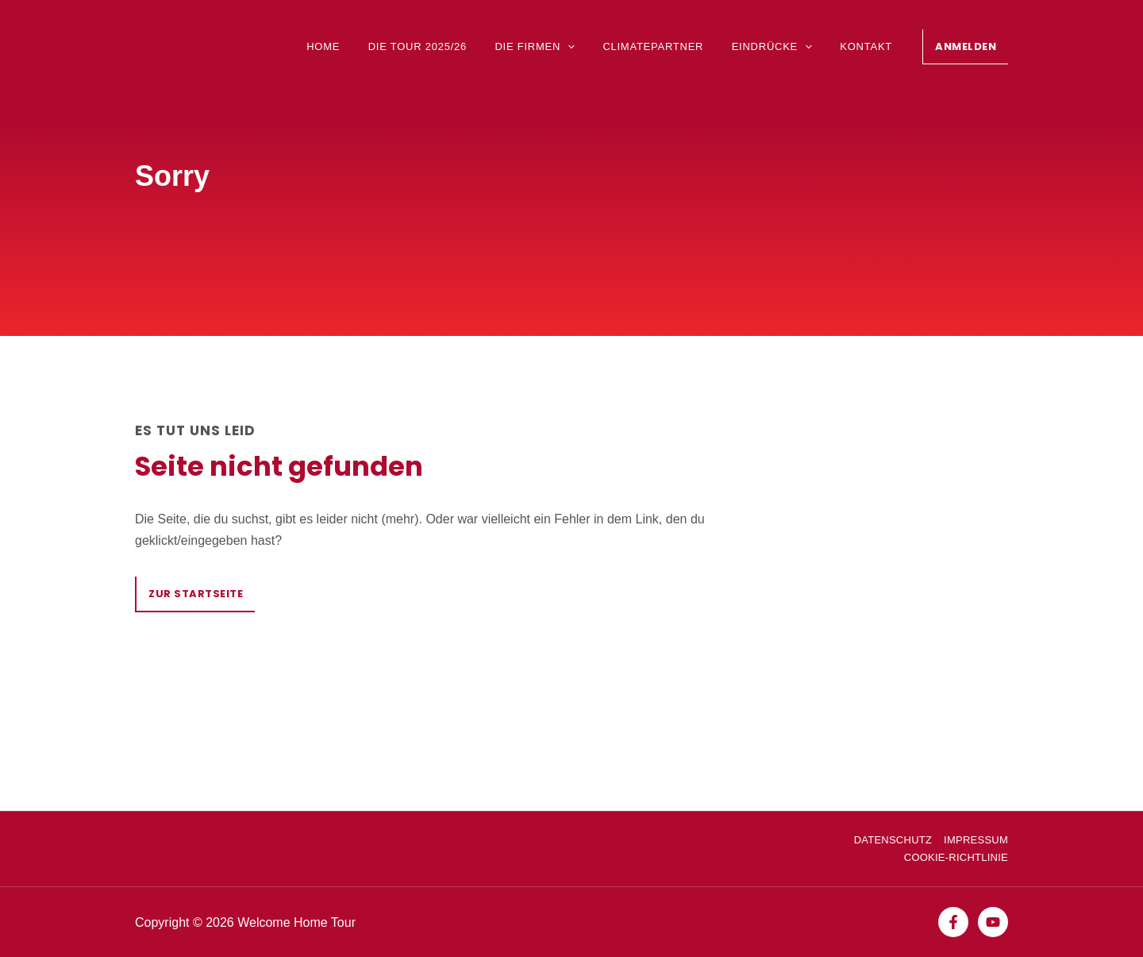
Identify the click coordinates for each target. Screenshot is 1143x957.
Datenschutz (892, 840)
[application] (580, 47)
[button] (965, 46)
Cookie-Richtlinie (956, 857)
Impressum (976, 840)
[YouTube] (993, 922)
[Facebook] (953, 922)
